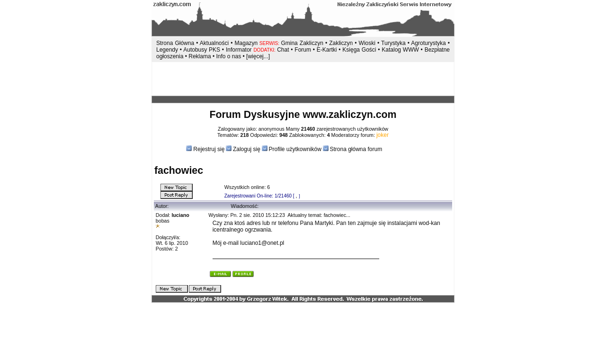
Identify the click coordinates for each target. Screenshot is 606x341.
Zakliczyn (341, 43)
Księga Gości (359, 49)
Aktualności (214, 43)
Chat (284, 49)
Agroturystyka (429, 43)
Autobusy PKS (201, 49)
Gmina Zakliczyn (302, 43)
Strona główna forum (356, 149)
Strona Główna (175, 43)
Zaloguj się (246, 149)
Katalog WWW (401, 49)
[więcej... (257, 56)
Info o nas (228, 56)
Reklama (199, 56)
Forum (302, 49)
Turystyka (393, 43)
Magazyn (246, 43)
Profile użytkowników (295, 149)
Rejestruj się (208, 149)
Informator (239, 49)
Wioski (367, 43)
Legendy (167, 49)
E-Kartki (328, 49)
